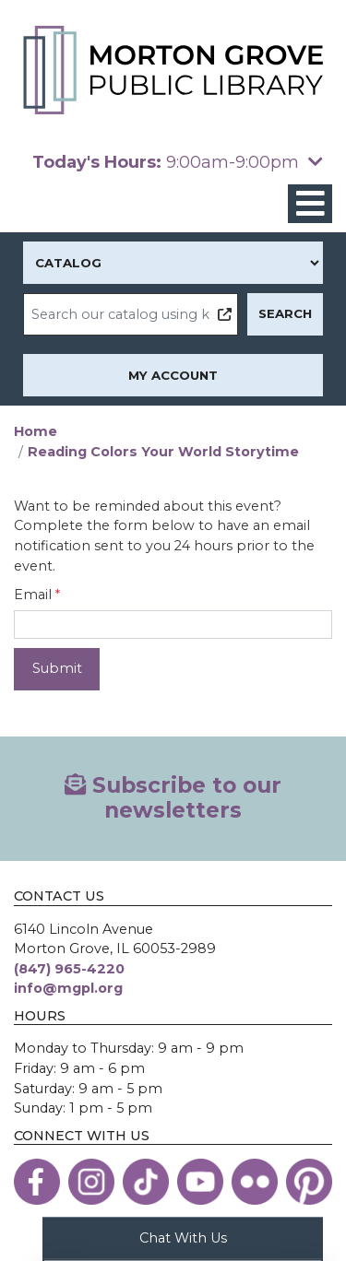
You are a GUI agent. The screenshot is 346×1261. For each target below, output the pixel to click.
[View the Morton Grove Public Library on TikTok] (146, 1182)
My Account (173, 375)
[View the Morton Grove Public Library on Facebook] (37, 1182)
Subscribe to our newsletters (173, 798)
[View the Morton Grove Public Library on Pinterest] (309, 1182)
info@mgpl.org (68, 988)
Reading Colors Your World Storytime (163, 451)
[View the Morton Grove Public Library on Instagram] (91, 1182)
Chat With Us (183, 1237)
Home (35, 431)
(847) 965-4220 (69, 968)
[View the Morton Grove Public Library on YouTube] (200, 1182)
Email (33, 594)
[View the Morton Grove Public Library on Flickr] (255, 1182)
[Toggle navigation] (310, 204)
